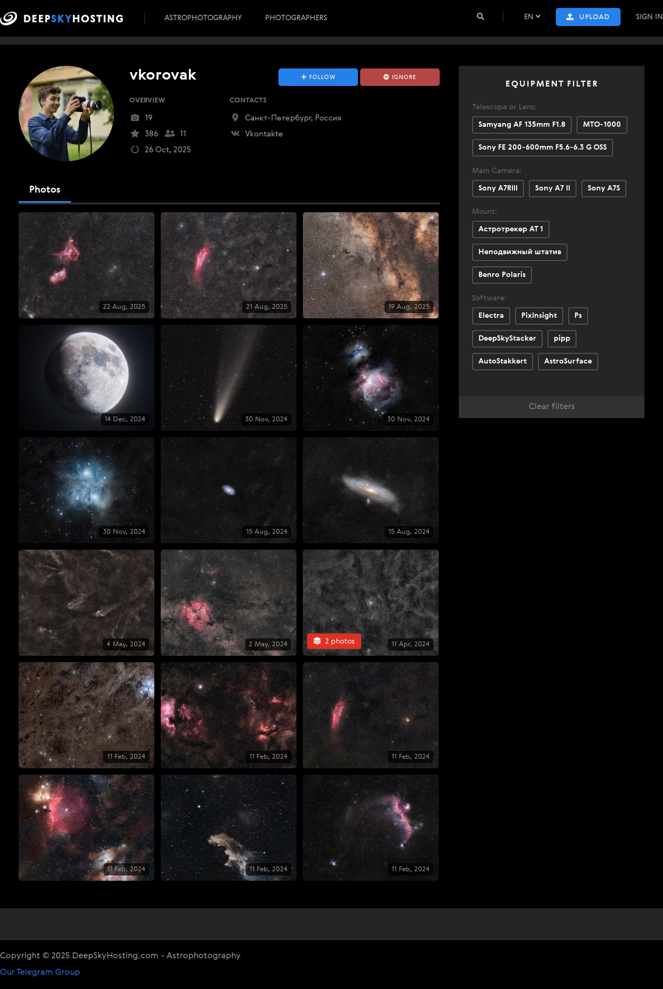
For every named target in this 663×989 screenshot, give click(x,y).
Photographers (296, 18)
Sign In (649, 17)
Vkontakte (256, 134)
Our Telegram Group (40, 972)
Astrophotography (203, 18)
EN (532, 17)
